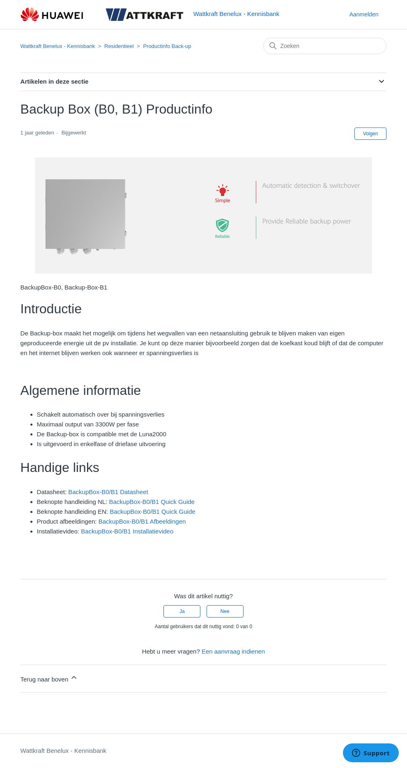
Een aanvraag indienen (233, 651)
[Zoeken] (324, 46)
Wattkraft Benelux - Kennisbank (58, 46)
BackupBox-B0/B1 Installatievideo (127, 531)
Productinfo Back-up (167, 46)
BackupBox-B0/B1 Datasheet (108, 491)
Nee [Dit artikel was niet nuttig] (225, 611)
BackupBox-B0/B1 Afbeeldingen (142, 521)
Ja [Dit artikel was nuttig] (182, 611)
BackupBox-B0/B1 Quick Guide (152, 501)
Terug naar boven (49, 678)
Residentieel (119, 46)
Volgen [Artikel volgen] (370, 134)
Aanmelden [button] (364, 14)
